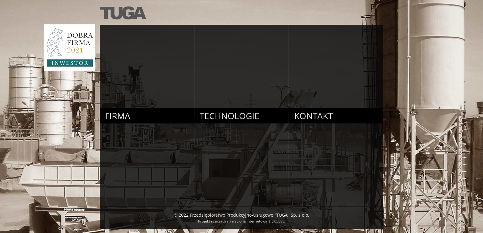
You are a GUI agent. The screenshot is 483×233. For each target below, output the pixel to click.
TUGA (122, 12)
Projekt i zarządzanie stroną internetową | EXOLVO (241, 221)
